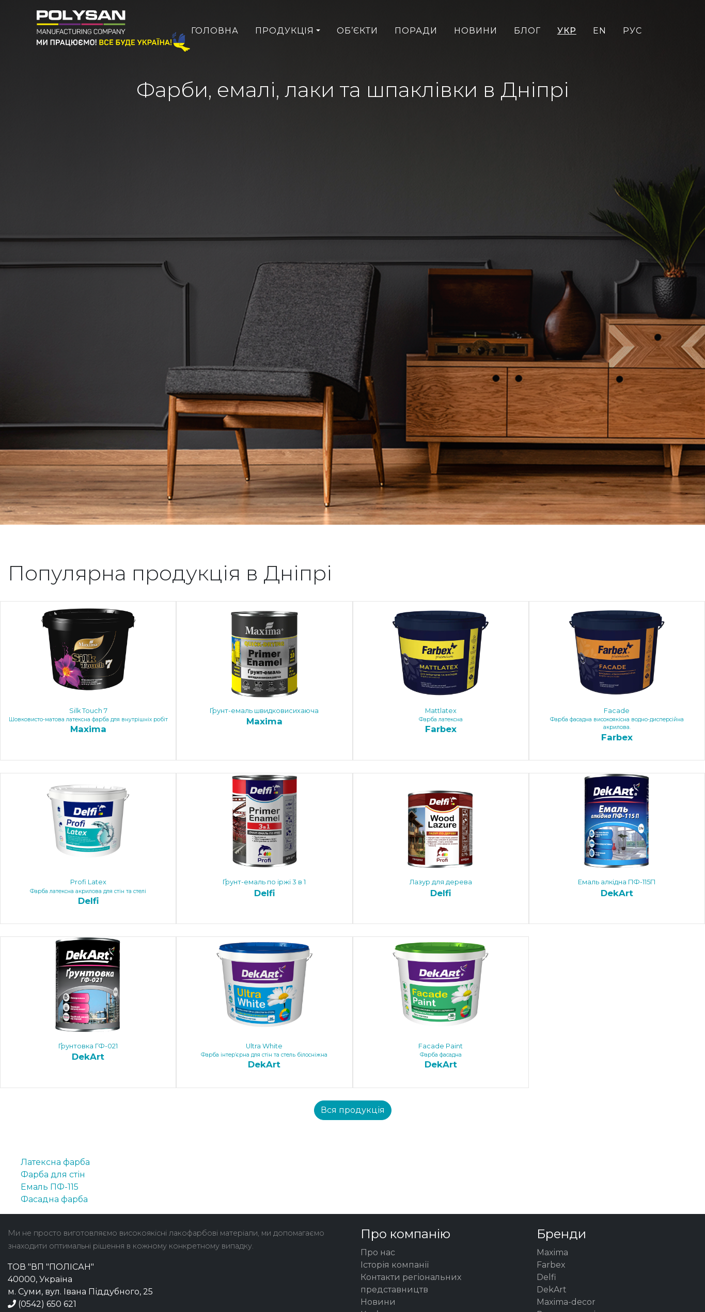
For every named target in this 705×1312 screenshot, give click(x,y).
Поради (416, 55)
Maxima (552, 1252)
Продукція (284, 55)
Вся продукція (353, 1110)
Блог (527, 55)
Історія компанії (395, 1265)
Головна (215, 55)
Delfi (546, 1277)
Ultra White (264, 1056)
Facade (617, 725)
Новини (475, 55)
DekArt (552, 1289)
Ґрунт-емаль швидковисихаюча (264, 717)
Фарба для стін (53, 1174)
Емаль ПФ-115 (50, 1187)
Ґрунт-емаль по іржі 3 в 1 (264, 888)
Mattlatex (441, 721)
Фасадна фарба (54, 1199)
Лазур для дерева (441, 888)
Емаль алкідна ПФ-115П (617, 888)
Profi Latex (88, 892)
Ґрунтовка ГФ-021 (88, 1052)
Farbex (551, 1265)
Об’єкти (357, 55)
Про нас (378, 1252)
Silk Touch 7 (88, 721)
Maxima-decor (566, 1302)
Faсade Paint (441, 1056)
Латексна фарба (55, 1162)
